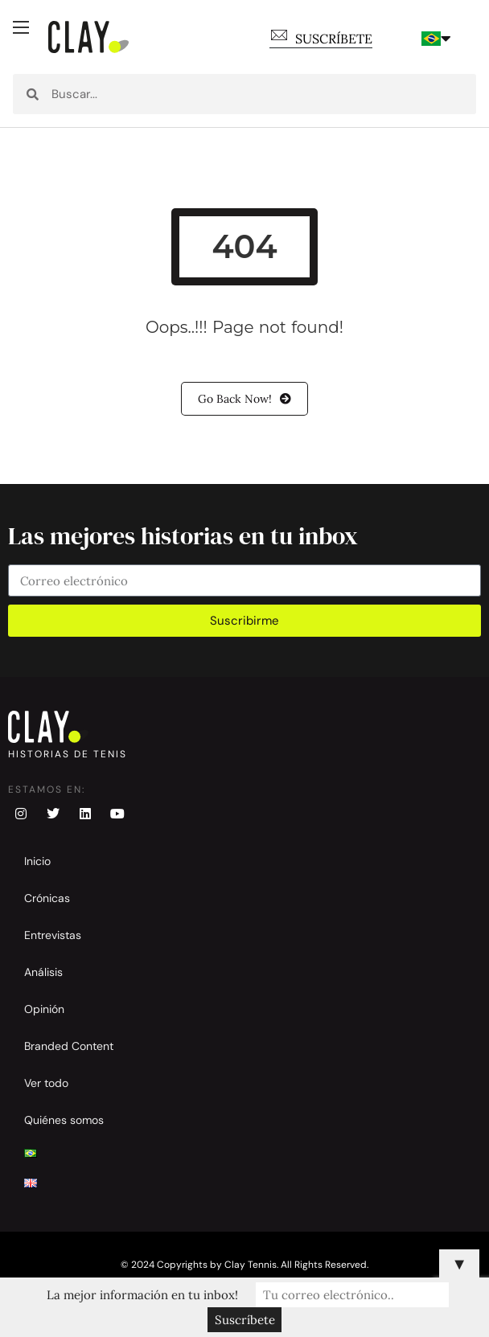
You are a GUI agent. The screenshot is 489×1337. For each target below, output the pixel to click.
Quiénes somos (64, 1120)
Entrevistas (52, 935)
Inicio (37, 861)
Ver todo (46, 1083)
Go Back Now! (244, 398)
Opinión (44, 1009)
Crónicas (47, 898)
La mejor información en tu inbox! (142, 1294)
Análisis (43, 972)
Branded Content (68, 1046)
